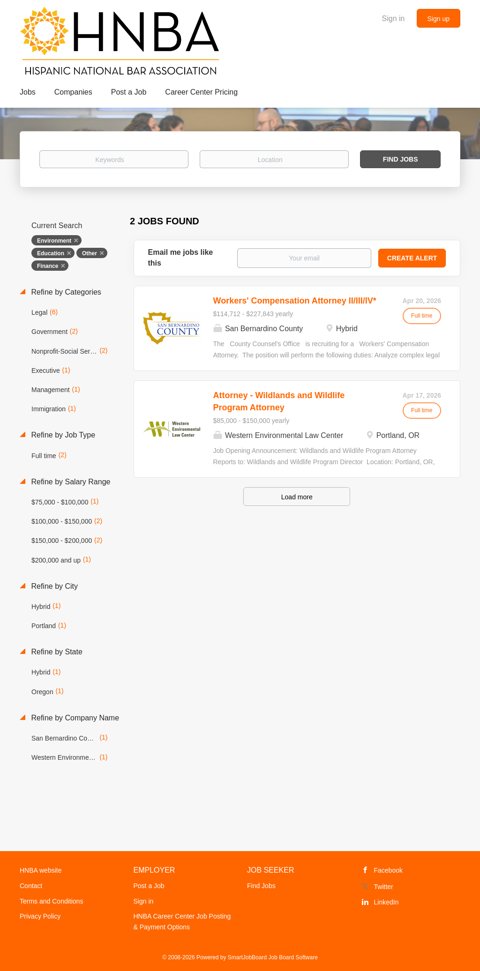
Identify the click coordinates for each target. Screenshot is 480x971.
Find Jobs (400, 159)
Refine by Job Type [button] (62, 435)
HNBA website (40, 870)
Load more (297, 497)
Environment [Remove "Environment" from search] (54, 240)
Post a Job (149, 885)
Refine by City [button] (53, 586)
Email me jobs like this (180, 257)
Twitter (383, 886)
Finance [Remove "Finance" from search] (47, 266)
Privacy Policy (40, 916)
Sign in (393, 18)
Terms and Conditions (51, 901)
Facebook (388, 870)
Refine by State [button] (55, 652)
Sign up (439, 18)
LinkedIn (386, 902)
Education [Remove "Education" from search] (50, 253)
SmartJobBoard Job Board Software (273, 957)
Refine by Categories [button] (65, 292)
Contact (31, 885)
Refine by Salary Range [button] (69, 482)
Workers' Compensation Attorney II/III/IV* (294, 300)
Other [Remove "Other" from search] (89, 253)
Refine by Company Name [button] (74, 718)
